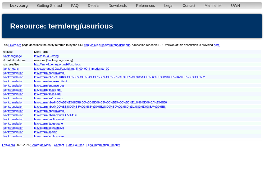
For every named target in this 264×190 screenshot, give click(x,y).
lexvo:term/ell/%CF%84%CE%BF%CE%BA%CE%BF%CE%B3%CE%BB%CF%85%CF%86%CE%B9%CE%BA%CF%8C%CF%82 (119, 77)
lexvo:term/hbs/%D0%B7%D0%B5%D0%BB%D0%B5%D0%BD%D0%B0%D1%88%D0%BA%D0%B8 (100, 102)
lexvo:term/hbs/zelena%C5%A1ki (55, 115)
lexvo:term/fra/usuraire (48, 98)
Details (93, 5)
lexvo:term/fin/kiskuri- (47, 89)
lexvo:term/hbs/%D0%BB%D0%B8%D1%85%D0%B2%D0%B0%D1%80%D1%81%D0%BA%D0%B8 (100, 106)
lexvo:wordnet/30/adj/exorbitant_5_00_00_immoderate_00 (71, 68)
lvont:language (12, 56)
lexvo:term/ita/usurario (48, 123)
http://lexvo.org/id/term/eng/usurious (107, 44)
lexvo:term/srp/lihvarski (49, 136)
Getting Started (49, 5)
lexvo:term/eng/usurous (49, 85)
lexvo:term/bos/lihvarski (49, 72)
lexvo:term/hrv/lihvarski (49, 119)
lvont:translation (13, 72)
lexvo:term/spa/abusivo (49, 127)
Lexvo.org (14, 44)
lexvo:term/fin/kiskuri (47, 94)
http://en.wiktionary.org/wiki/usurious (57, 64)
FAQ (75, 5)
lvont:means (11, 68)
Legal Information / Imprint (103, 144)
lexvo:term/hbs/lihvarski (49, 110)
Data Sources (75, 144)
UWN (235, 5)
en (49, 60)
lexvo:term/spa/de (45, 132)
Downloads (117, 5)
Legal (168, 5)
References (145, 5)
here (217, 44)
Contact (189, 5)
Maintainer (213, 5)
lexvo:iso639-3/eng (46, 56)
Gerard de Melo (40, 144)
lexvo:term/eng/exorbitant (50, 81)
